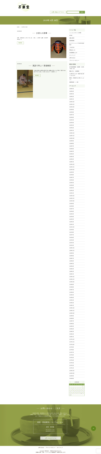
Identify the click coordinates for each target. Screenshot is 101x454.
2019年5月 (71, 294)
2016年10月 (71, 373)
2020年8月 (71, 255)
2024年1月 (71, 161)
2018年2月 (71, 334)
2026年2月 (71, 96)
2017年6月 (71, 354)
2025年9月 (71, 109)
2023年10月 (71, 169)
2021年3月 (71, 242)
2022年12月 (71, 195)
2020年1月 (71, 274)
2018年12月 (71, 307)
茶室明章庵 (71, 40)
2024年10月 (71, 138)
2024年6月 (71, 148)
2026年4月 (71, 91)
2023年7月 (71, 177)
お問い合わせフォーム (50, 438)
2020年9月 (71, 253)
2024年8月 (71, 143)
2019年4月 (71, 297)
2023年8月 (71, 174)
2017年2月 (71, 365)
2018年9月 (71, 315)
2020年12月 (71, 247)
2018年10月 (71, 313)
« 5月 (70, 382)
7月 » (82, 382)
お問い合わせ (72, 57)
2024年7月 (71, 146)
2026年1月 (71, 99)
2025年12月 (71, 101)
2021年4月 (71, 240)
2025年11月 (71, 104)
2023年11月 (71, 167)
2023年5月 (71, 182)
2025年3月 (71, 125)
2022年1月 (71, 224)
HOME (18, 27)
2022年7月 (71, 208)
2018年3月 (71, 331)
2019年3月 (71, 300)
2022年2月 (71, 221)
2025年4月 (71, 122)
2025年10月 (71, 106)
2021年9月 (71, 229)
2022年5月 (71, 214)
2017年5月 (71, 357)
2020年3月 (71, 268)
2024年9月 (71, 140)
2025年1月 (71, 130)
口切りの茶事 (41, 33)
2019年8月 (71, 287)
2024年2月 (71, 159)
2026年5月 (71, 88)
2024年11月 (71, 135)
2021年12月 (71, 227)
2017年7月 (71, 352)
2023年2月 (71, 190)
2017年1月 (71, 368)
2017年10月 (71, 344)
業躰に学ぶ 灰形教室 (74, 71)
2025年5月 (71, 120)
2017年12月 (71, 339)
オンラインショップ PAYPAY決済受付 (76, 44)
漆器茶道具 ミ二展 (73, 82)
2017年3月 (71, 362)
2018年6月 (71, 323)
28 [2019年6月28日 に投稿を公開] (81, 393)
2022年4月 (71, 216)
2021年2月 (71, 245)
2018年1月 (71, 336)
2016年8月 (71, 378)
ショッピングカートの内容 (75, 32)
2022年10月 (71, 200)
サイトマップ (72, 55)
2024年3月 (71, 156)
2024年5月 (71, 151)
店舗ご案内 (71, 38)
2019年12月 (71, 276)
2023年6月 (71, 180)
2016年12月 (71, 370)
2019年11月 (71, 279)
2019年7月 (71, 289)
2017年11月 (71, 341)
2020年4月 (71, 266)
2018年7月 (71, 321)
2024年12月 (71, 133)
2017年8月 (71, 349)
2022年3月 (71, 219)
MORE (20, 43)
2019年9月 (71, 284)
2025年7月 (71, 114)
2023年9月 (71, 172)
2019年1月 (71, 305)
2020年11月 (71, 250)
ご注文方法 (71, 47)
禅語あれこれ (72, 50)
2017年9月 (71, 347)
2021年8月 (71, 232)
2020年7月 (71, 258)
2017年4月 (71, 360)
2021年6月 (71, 237)
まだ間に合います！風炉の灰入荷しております (76, 74)
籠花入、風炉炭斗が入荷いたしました (76, 78)
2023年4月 (71, 185)
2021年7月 (71, 234)
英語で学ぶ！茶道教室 (42, 66)
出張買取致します (73, 52)
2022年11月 (71, 198)
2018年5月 (71, 326)
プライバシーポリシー (74, 60)
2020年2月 (71, 271)
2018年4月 (71, 328)
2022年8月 (71, 206)
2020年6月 (71, 260)
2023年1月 (71, 193)
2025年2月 (71, 127)
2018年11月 (71, 310)
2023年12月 (71, 164)
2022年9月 (71, 203)
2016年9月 (71, 375)
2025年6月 (71, 117)
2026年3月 (71, 93)
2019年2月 (71, 302)
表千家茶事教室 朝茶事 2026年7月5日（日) (76, 67)
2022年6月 (71, 211)
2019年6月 (71, 292)
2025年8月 (71, 112)
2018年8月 (71, 318)
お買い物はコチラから (57, 12)
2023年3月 (71, 187)
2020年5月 (71, 263)
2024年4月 (71, 153)
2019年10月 (71, 281)
